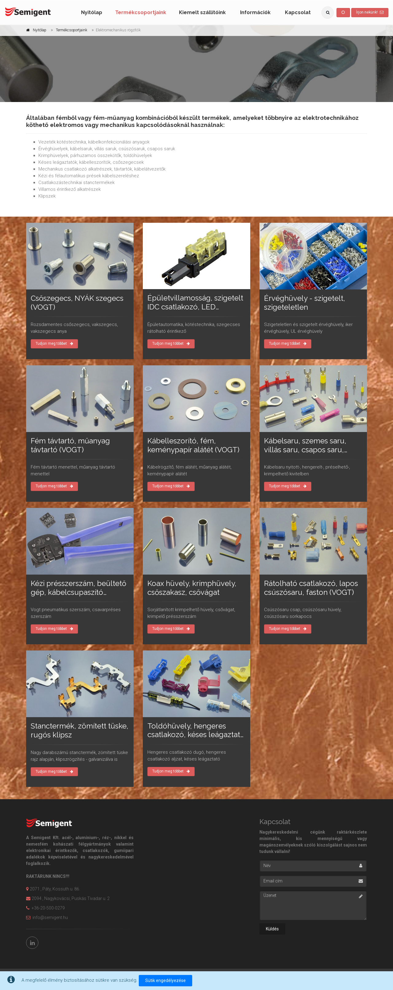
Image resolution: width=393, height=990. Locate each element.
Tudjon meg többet (54, 343)
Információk (255, 12)
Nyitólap (91, 12)
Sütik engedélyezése (165, 980)
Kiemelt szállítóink (202, 12)
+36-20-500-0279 (45, 908)
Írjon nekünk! (369, 12)
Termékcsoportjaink (140, 12)
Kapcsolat (298, 12)
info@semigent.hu (47, 917)
